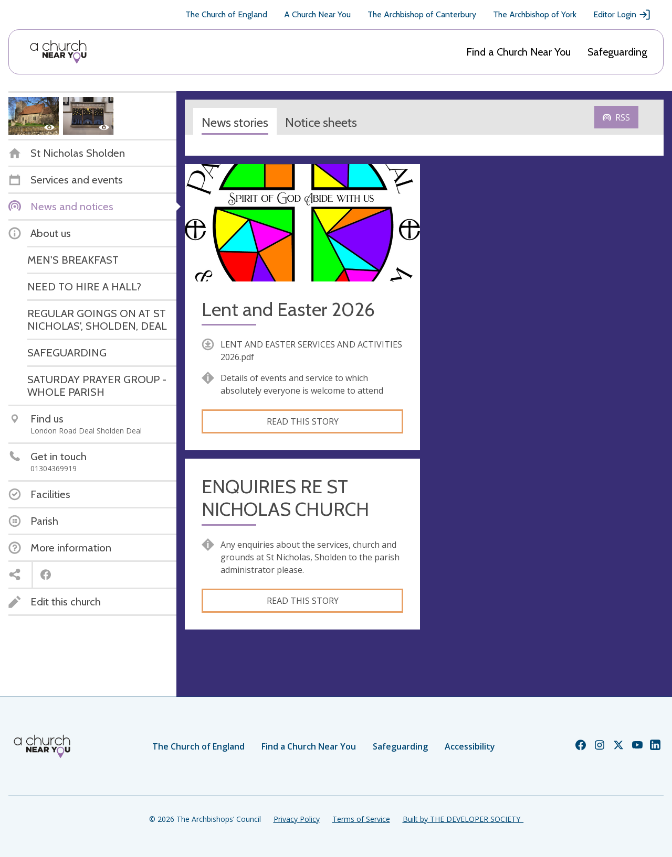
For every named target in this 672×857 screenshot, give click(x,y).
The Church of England (226, 14)
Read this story (303, 421)
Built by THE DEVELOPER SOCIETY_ (463, 819)
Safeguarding (617, 52)
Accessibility (470, 746)
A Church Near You (317, 14)
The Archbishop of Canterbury (422, 14)
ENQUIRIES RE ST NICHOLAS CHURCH (285, 497)
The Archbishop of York (534, 14)
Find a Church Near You (518, 52)
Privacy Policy (297, 819)
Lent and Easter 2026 (288, 309)
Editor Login (622, 14)
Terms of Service (361, 819)
